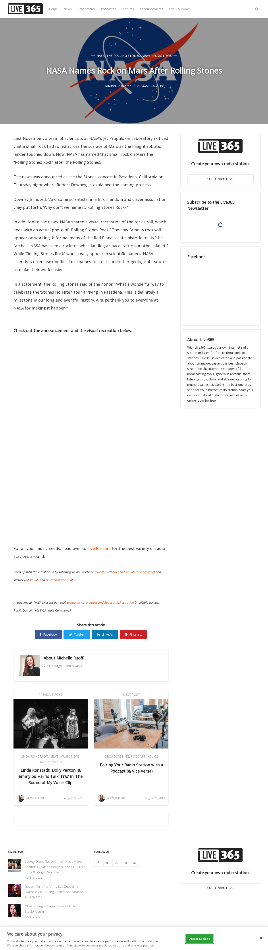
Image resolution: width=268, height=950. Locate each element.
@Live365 (32, 580)
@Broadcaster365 (58, 580)
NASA (100, 55)
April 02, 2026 (33, 917)
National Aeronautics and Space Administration (101, 602)
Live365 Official (106, 572)
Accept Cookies (199, 939)
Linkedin (105, 634)
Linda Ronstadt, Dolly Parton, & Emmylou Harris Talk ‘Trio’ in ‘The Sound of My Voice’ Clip (51, 776)
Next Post (131, 694)
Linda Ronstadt (34, 756)
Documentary (50, 762)
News (68, 9)
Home (53, 9)
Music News (162, 55)
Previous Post (50, 694)
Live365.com (99, 548)
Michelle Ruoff (69, 658)
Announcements (151, 9)
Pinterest (133, 634)
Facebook (48, 634)
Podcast (138, 756)
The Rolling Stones (123, 55)
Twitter (76, 634)
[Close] (261, 938)
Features (127, 9)
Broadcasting (117, 756)
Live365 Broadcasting (139, 572)
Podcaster (108, 9)
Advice (152, 756)
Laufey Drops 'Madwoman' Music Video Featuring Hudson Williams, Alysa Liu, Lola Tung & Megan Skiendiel (55, 866)
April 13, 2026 (33, 878)
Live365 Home (179, 9)
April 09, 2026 (33, 897)
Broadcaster (86, 9)
